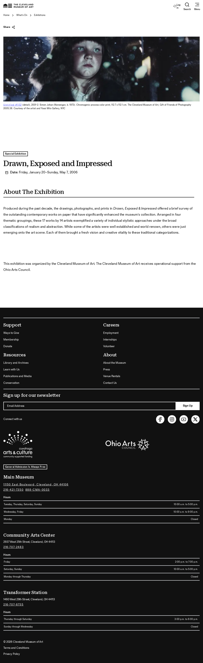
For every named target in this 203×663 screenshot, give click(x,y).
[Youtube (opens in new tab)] (184, 419)
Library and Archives (16, 363)
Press (106, 369)
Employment (110, 333)
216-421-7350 (13, 489)
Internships (110, 339)
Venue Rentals (111, 376)
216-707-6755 (13, 604)
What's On (21, 15)
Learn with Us (11, 369)
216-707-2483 (13, 547)
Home (6, 15)
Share (9, 27)
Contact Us (110, 383)
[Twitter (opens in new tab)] (195, 419)
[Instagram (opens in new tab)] (172, 419)
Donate (7, 346)
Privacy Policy (11, 654)
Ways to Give (11, 333)
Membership (11, 339)
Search (187, 6)
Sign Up (188, 405)
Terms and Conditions (16, 648)
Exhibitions (39, 15)
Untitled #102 (12, 105)
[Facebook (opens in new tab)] (160, 419)
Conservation (11, 383)
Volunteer (109, 346)
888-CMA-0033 (37, 489)
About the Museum (114, 363)
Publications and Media (17, 376)
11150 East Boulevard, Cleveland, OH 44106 (36, 484)
